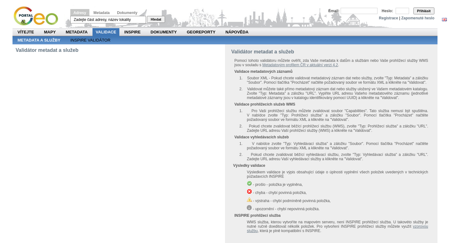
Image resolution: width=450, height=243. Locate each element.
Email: (334, 11)
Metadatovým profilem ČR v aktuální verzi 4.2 (300, 65)
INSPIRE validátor (90, 40)
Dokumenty (127, 13)
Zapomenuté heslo (417, 18)
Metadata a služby (39, 40)
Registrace (388, 18)
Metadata (101, 13)
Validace (106, 32)
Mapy (50, 32)
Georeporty (201, 32)
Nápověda (236, 32)
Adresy (79, 13)
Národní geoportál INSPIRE (38, 16)
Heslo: (387, 11)
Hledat (156, 19)
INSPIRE (132, 32)
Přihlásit (424, 11)
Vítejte (26, 32)
